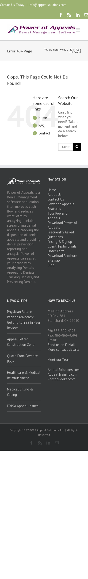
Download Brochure (62, 255)
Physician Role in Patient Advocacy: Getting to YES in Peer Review (23, 319)
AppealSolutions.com (64, 369)
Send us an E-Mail (61, 345)
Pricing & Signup (60, 241)
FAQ (41, 125)
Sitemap (54, 260)
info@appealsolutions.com (47, 5)
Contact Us (56, 199)
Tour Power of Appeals (58, 215)
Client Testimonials (62, 246)
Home (63, 49)
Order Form (56, 251)
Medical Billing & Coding (20, 392)
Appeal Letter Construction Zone (20, 342)
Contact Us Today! (12, 5)
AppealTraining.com (62, 374)
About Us (54, 194)
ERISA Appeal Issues (22, 406)
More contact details (63, 349)
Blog (51, 265)
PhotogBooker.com (61, 379)
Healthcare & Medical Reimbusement (23, 375)
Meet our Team (59, 359)
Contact (44, 133)
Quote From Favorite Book (22, 358)
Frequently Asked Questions (61, 234)
